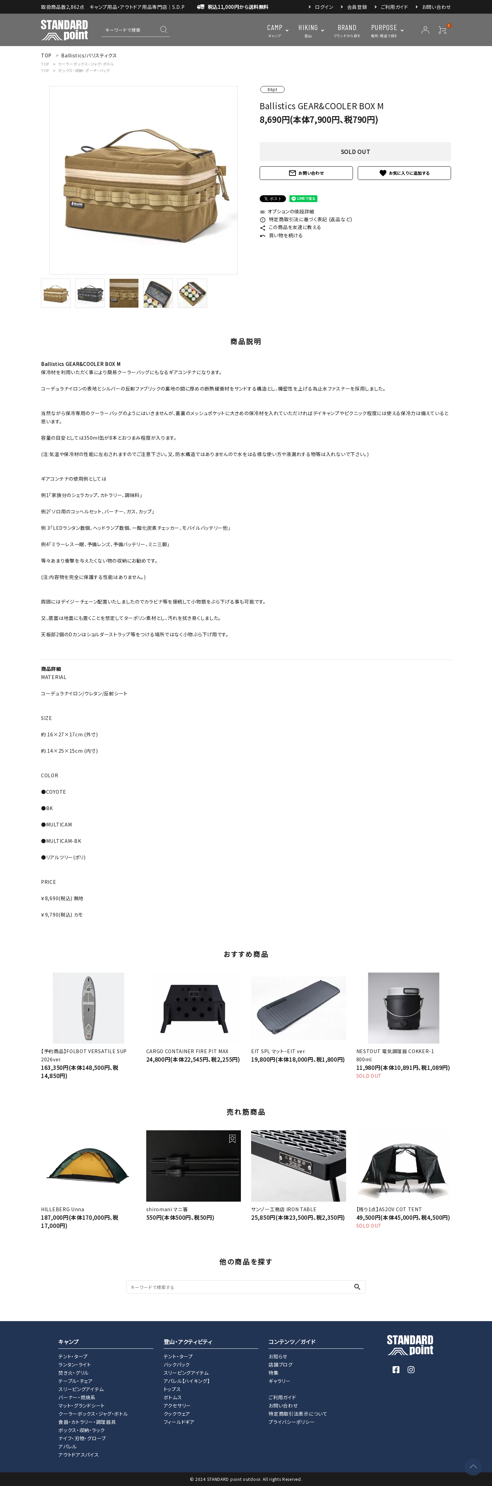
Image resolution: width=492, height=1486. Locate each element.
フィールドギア (179, 1421)
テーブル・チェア (75, 1380)
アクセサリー (177, 1405)
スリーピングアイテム (81, 1389)
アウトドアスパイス (78, 1454)
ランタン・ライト (74, 1364)
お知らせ (278, 1356)
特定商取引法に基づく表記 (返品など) (306, 219)
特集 (273, 1372)
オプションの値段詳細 (287, 211)
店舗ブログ (281, 1364)
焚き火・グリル (73, 1372)
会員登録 (357, 6)
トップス (172, 1389)
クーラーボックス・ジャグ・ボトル (86, 64)
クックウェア (177, 1413)
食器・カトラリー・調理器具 (87, 1421)
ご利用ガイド (394, 6)
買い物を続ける (281, 235)
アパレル (67, 1446)
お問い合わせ (436, 6)
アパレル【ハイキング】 (187, 1380)
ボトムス (173, 1397)
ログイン (324, 6)
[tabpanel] (143, 180)
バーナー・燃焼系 (77, 1397)
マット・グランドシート (81, 1405)
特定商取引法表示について (298, 1413)
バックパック (177, 1364)
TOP (45, 64)
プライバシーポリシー (292, 1421)
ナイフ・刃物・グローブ (82, 1438)
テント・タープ (73, 1356)
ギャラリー (280, 1380)
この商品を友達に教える (290, 227)
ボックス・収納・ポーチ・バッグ (84, 70)
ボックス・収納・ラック (81, 1430)
